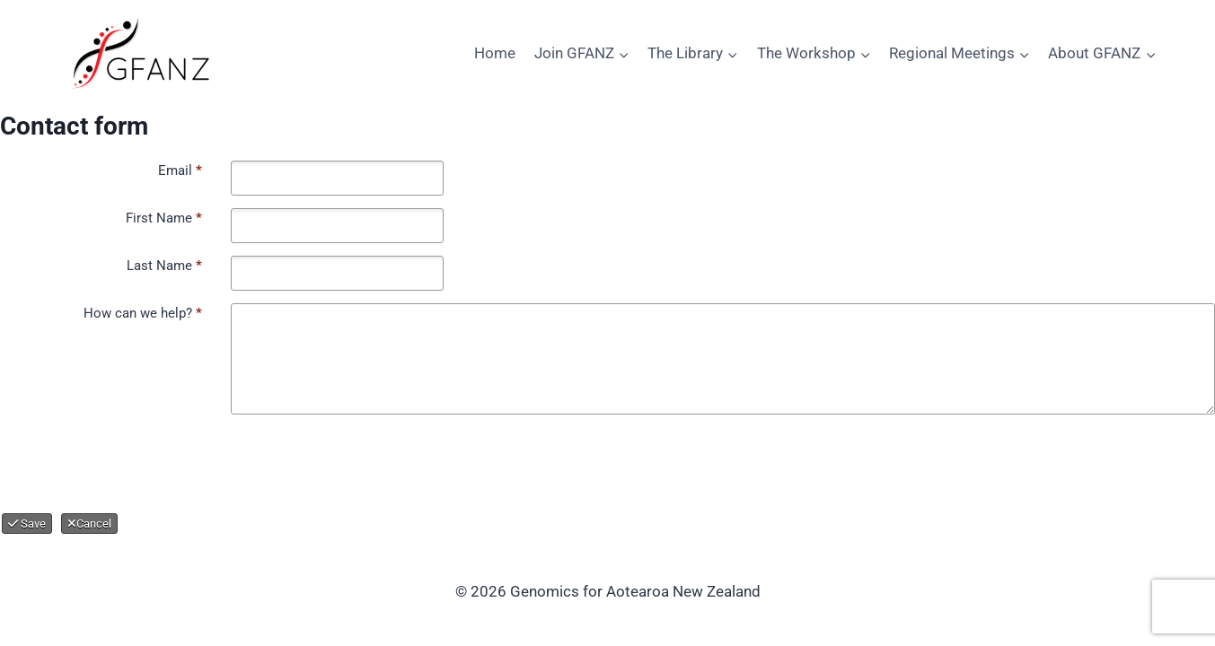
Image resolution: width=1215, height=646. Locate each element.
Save (27, 523)
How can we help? (143, 313)
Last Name (164, 266)
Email (180, 170)
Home (494, 53)
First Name (164, 218)
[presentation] (152, 462)
